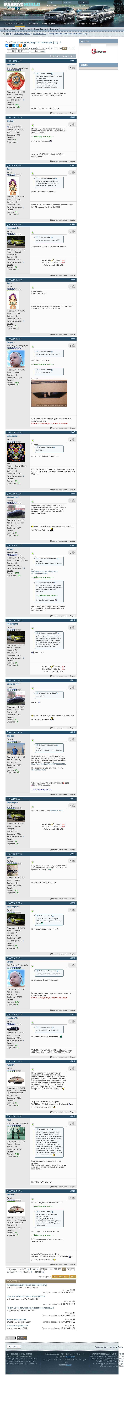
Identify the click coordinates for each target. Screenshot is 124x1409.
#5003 (72, 165)
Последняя (39, 51)
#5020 (72, 1191)
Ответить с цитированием (58, 113)
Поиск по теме (67, 56)
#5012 (72, 732)
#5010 (72, 620)
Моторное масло (57, 810)
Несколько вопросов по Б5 (17, 1325)
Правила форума (87, 23)
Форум (20, 23)
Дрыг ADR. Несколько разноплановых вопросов (26, 1296)
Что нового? (48, 23)
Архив (112, 1347)
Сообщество (25, 29)
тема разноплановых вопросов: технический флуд (27, 1285)
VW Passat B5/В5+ (39, 34)
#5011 (72, 680)
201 (47, 48)
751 (21, 51)
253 (73, 48)
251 (64, 48)
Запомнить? (53, 6)
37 (24, 568)
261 (8, 51)
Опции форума (40, 29)
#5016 (72, 958)
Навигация (54, 29)
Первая (32, 48)
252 (68, 48)
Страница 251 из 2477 (18, 48)
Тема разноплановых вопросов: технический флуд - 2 (36, 42)
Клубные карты (67, 23)
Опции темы (54, 56)
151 (43, 48)
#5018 (72, 1061)
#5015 (72, 903)
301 (13, 51)
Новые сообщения (10, 29)
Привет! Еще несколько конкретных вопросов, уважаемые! (30, 1308)
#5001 (72, 61)
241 (51, 48)
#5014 (72, 854)
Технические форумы (22, 34)
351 (17, 51)
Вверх (72, 113)
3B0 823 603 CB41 (38, 770)
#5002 (72, 117)
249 (55, 48)
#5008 (72, 493)
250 (60, 48)
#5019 (72, 1116)
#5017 (72, 1014)
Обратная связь (101, 1347)
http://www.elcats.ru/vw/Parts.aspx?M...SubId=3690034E (44, 572)
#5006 (72, 338)
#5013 (72, 799)
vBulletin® (70, 1356)
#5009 (72, 545)
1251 (26, 51)
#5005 (72, 279)
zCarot (69, 1365)
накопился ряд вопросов (16, 1319)
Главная (8, 23)
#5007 (72, 432)
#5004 (72, 224)
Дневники (33, 23)
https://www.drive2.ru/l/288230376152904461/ (48, 764)
